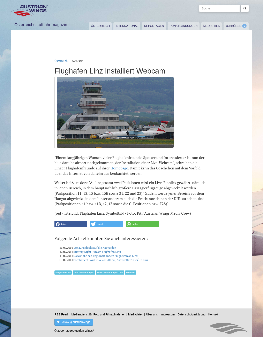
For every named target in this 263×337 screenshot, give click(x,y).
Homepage (119, 168)
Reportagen (154, 26)
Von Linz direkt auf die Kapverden (94, 248)
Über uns (152, 314)
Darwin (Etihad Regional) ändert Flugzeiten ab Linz (105, 256)
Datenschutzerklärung (191, 314)
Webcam (130, 272)
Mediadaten (135, 314)
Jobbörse (233, 26)
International (126, 26)
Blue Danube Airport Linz (110, 272)
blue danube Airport (84, 272)
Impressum (167, 314)
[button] (70, 224)
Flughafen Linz (63, 272)
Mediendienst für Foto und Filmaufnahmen (98, 314)
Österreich (100, 26)
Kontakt (213, 314)
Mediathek (211, 26)
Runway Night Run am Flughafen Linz (97, 252)
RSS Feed (61, 314)
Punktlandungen (183, 26)
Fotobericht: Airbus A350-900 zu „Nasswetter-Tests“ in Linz (110, 260)
